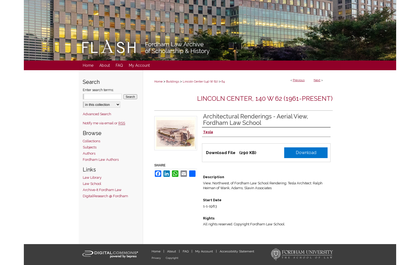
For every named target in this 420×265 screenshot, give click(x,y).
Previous (299, 80)
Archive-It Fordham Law (102, 190)
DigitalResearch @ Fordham (105, 196)
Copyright (172, 257)
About (172, 251)
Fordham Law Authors (101, 160)
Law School (92, 184)
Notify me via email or (104, 123)
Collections (91, 141)
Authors (89, 153)
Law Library (92, 178)
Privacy (157, 257)
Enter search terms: (98, 90)
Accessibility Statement (237, 251)
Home (158, 81)
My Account (204, 251)
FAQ (186, 251)
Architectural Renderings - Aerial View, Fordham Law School (255, 119)
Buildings (172, 81)
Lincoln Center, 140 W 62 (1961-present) (265, 98)
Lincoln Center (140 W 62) (200, 81)
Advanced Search (97, 114)
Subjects (89, 147)
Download (306, 152)
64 (223, 81)
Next (317, 80)
